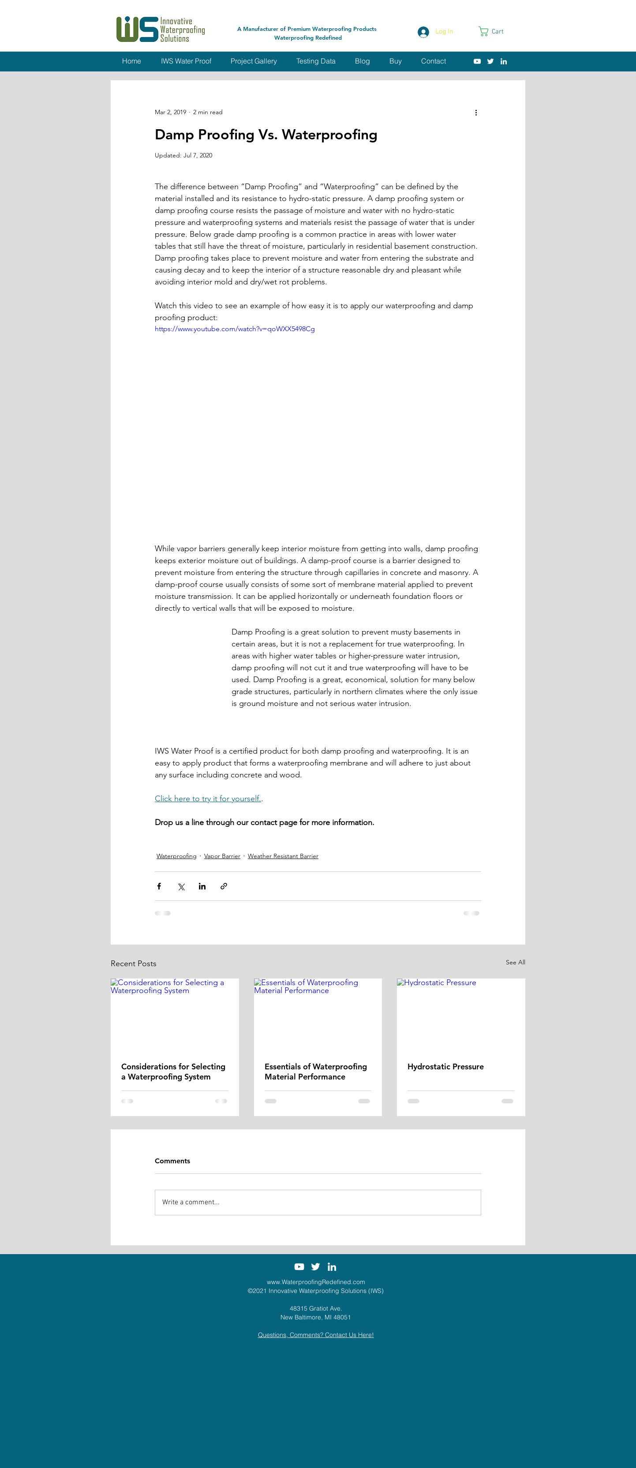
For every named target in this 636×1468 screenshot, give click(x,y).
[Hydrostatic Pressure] (461, 1014)
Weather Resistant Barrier (283, 856)
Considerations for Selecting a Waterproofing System (173, 1071)
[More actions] (476, 112)
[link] (497, 31)
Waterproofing (177, 856)
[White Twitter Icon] (490, 61)
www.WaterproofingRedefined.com (316, 1282)
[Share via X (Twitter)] (180, 886)
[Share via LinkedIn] (202, 886)
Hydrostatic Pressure (446, 1066)
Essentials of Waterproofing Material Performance (316, 1071)
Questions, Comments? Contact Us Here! (316, 1335)
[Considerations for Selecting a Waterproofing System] (175, 1014)
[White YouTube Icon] (477, 61)
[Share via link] (224, 886)
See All (515, 962)
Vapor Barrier (222, 856)
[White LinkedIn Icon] (503, 61)
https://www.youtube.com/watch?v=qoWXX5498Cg (235, 329)
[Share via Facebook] (159, 886)
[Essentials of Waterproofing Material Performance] (318, 1015)
